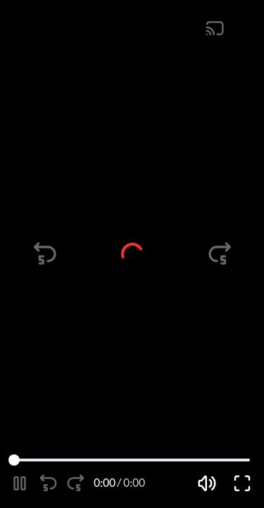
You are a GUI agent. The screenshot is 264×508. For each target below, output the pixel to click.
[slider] (14, 460)
